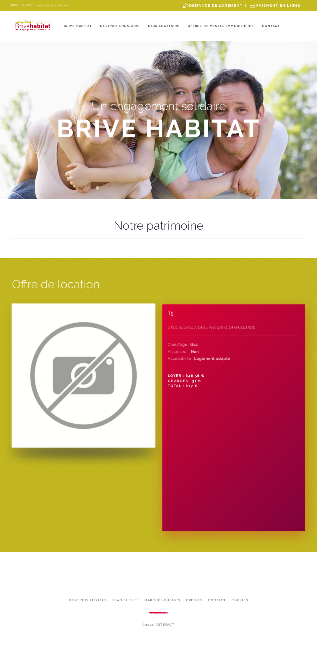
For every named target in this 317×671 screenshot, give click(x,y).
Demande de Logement (215, 5)
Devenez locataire (120, 26)
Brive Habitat (78, 26)
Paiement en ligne (278, 5)
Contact (271, 26)
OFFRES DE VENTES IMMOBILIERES (221, 26)
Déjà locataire (163, 26)
